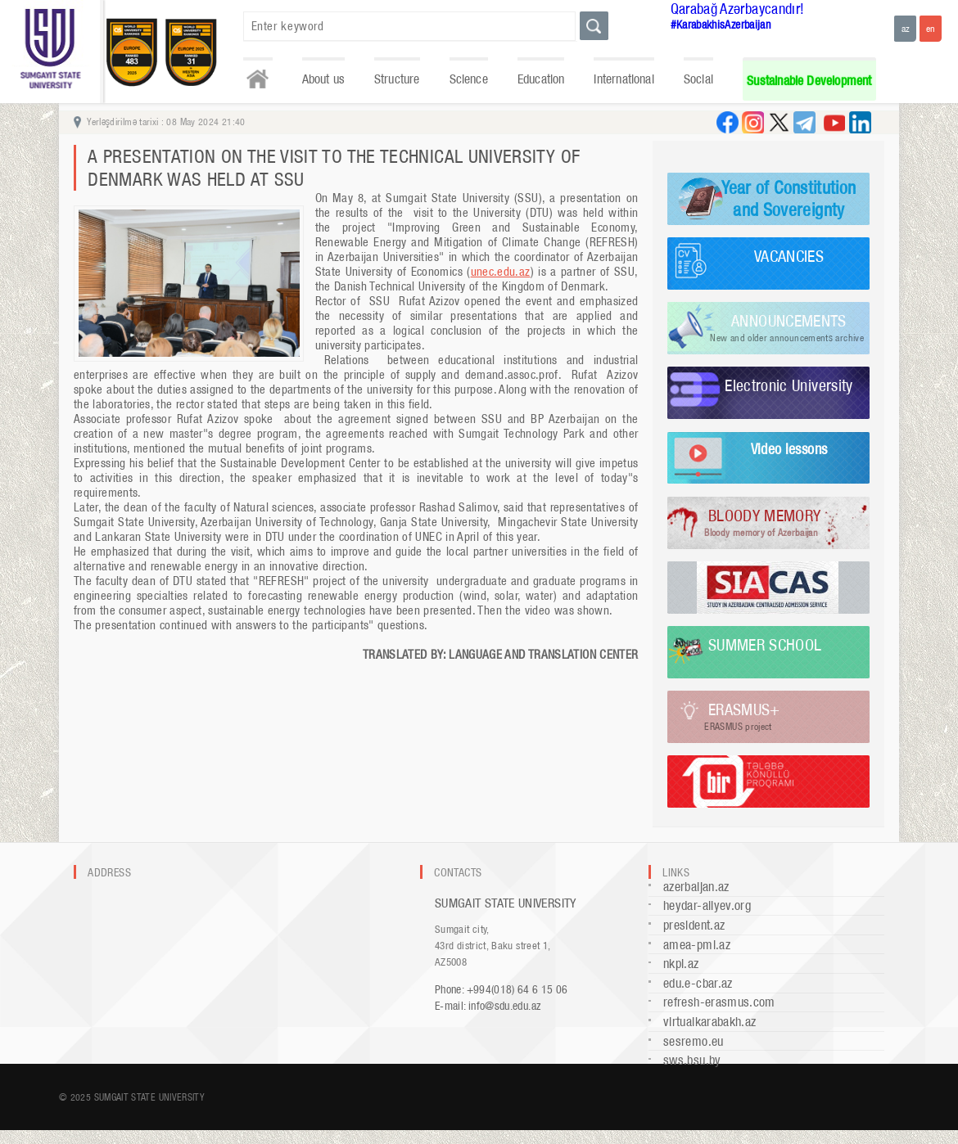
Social (698, 79)
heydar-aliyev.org (707, 905)
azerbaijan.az (696, 886)
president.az (694, 925)
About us (323, 79)
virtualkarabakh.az (709, 1021)
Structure (397, 79)
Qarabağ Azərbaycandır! (738, 8)
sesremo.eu (693, 1041)
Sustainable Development (809, 80)
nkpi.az (681, 963)
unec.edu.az (501, 271)
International (623, 79)
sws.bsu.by (692, 1060)
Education (541, 79)
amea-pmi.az (696, 945)
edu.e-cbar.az (698, 983)
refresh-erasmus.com (719, 1002)
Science (469, 79)
